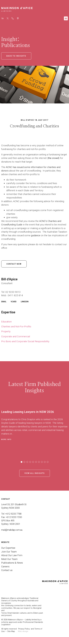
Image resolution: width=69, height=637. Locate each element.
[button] (66, 18)
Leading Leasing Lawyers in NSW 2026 (27, 412)
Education (6, 321)
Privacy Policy (24, 629)
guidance (35, 235)
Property (5, 331)
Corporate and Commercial (15, 336)
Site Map (11, 631)
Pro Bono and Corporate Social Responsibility (25, 341)
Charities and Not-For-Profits (16, 326)
